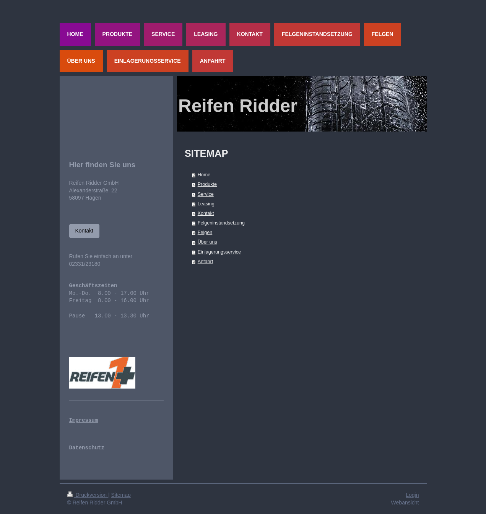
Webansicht (405, 502)
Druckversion (87, 495)
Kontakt (206, 213)
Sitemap (121, 495)
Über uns (207, 242)
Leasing (206, 204)
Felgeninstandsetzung (221, 223)
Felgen (205, 232)
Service (206, 194)
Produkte (207, 184)
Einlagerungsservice (219, 252)
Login (412, 495)
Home (204, 174)
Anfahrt (205, 261)
